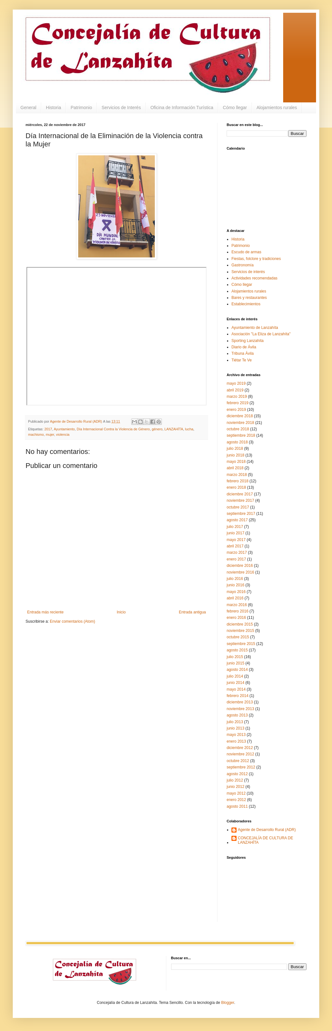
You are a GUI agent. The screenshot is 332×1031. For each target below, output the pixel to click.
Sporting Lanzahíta (247, 340)
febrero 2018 (237, 481)
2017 (48, 429)
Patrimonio (81, 107)
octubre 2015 (238, 637)
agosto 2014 (237, 669)
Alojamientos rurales (277, 107)
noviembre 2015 (240, 630)
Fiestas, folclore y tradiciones (256, 258)
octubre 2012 (238, 761)
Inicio (121, 612)
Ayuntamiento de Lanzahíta (254, 327)
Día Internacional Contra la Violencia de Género (113, 429)
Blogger (227, 1002)
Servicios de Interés (121, 107)
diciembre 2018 (240, 416)
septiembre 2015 (241, 644)
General (28, 107)
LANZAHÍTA (173, 429)
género (157, 429)
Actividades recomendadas (254, 278)
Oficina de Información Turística (181, 107)
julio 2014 (235, 676)
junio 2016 (235, 585)
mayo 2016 (236, 592)
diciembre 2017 (240, 494)
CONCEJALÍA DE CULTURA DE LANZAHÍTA (265, 840)
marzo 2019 (237, 396)
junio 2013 (235, 728)
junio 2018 (235, 455)
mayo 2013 (236, 734)
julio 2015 (235, 657)
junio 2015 (235, 663)
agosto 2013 (237, 715)
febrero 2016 (237, 611)
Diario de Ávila (243, 347)
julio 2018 (235, 448)
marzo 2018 (237, 474)
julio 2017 (235, 526)
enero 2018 (236, 487)
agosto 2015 (237, 650)
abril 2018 (235, 468)
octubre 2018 (238, 429)
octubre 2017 (238, 507)
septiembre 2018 (241, 435)
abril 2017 (235, 546)
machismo (36, 434)
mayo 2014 (236, 689)
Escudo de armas (246, 252)
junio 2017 (235, 533)
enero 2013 (236, 741)
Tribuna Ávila (242, 353)
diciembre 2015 (240, 624)
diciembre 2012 (240, 747)
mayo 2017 (236, 540)
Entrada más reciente (45, 612)
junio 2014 (235, 682)
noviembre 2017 (240, 500)
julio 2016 (235, 578)
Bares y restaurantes (249, 297)
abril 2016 (235, 598)
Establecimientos (245, 304)
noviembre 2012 (240, 754)
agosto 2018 (237, 442)
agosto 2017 (237, 520)
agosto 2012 (237, 774)
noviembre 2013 (240, 709)
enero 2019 (236, 409)
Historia (53, 107)
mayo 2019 (236, 383)
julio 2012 (235, 780)
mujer (50, 434)
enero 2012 (236, 799)
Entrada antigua (192, 612)
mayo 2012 (236, 793)
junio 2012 (235, 786)
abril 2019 (235, 390)
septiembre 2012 (241, 767)
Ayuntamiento (64, 429)
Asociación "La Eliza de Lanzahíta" (260, 334)
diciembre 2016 (240, 565)
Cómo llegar (235, 107)
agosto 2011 (237, 806)
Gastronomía (242, 265)
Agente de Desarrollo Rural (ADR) (267, 829)
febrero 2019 (237, 403)
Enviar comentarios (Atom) (72, 621)
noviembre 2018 (240, 422)
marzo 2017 (237, 552)
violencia (63, 434)
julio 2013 (235, 722)
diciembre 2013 (240, 702)
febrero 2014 (237, 696)
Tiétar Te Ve (241, 360)
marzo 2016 (237, 605)
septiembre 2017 (241, 513)
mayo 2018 (236, 461)
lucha (189, 429)
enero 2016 (236, 617)
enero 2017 (236, 559)
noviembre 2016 (240, 572)
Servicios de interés (248, 272)
